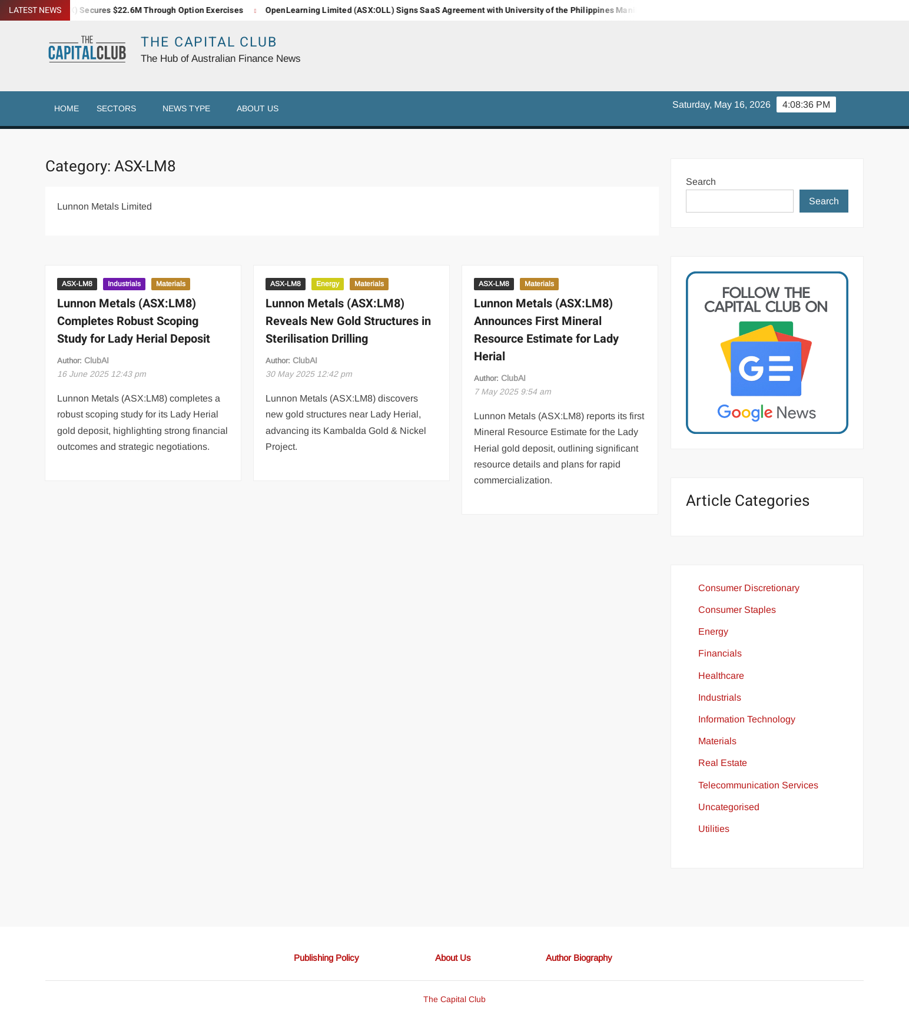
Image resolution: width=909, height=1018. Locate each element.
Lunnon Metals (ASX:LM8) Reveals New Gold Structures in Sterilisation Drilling (348, 321)
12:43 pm (101, 374)
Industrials (124, 284)
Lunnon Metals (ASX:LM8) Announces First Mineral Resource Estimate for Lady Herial (546, 330)
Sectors (116, 108)
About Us (257, 108)
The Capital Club (209, 42)
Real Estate (722, 763)
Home (66, 108)
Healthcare (721, 676)
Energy (327, 284)
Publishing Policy (326, 958)
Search (701, 182)
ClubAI (96, 360)
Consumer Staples (737, 610)
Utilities (713, 829)
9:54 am (512, 391)
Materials (170, 284)
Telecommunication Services (758, 785)
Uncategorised (728, 807)
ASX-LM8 (77, 284)
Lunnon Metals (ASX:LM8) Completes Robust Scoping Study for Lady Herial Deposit (133, 321)
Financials (720, 653)
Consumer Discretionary (748, 588)
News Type (186, 108)
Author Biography (579, 958)
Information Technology (746, 719)
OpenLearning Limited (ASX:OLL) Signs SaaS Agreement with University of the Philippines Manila (460, 10)
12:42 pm (309, 374)
